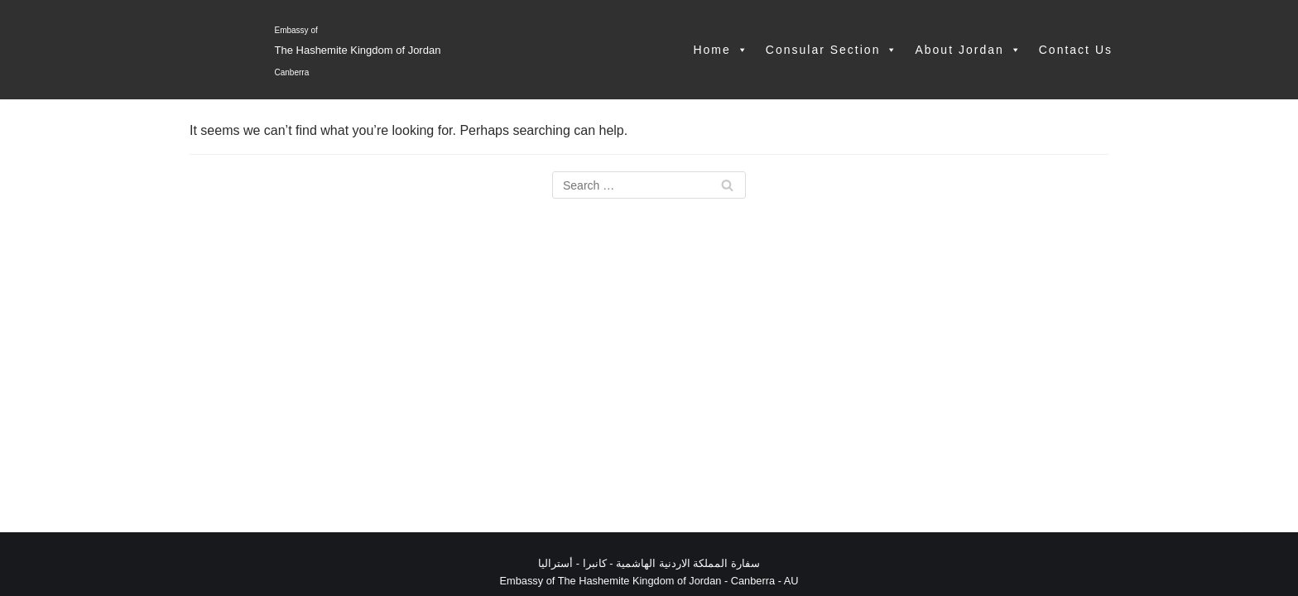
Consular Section (832, 49)
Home (720, 49)
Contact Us (1076, 49)
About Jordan (968, 49)
